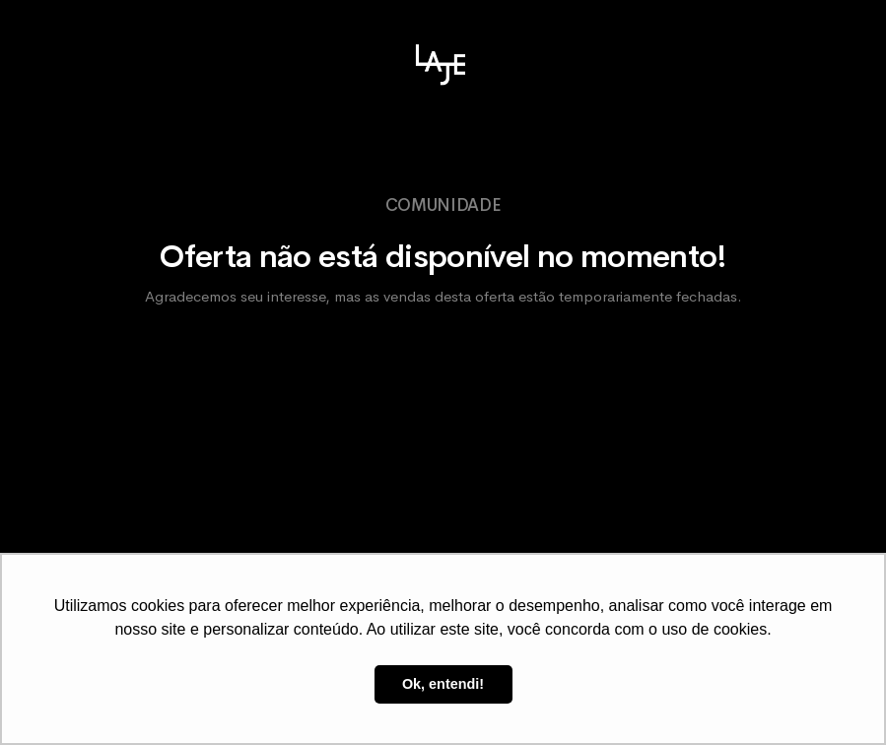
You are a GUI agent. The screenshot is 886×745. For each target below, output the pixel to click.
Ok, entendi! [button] (443, 684)
